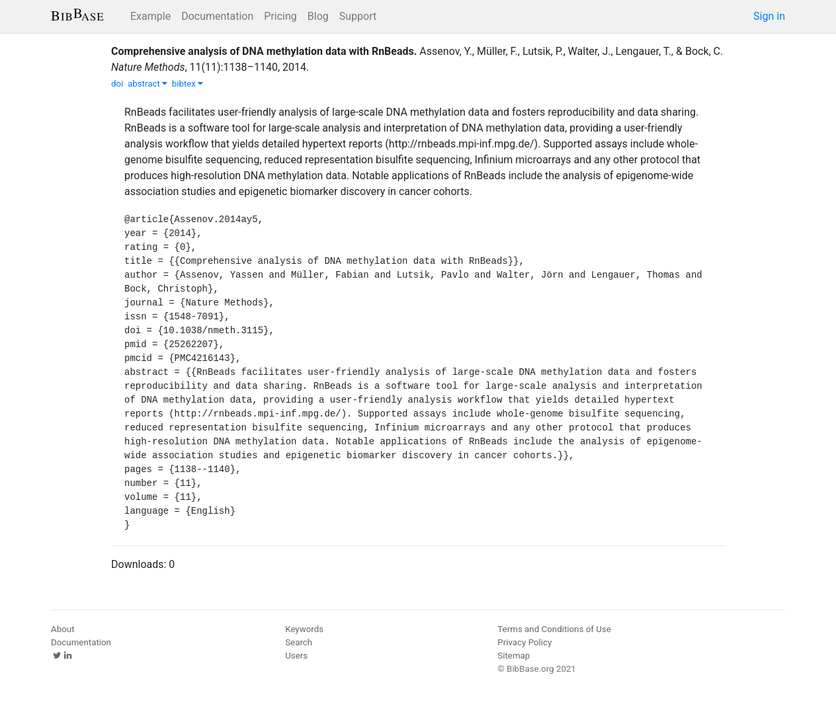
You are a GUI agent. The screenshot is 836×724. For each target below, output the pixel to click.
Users (296, 656)
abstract (147, 84)
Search (298, 642)
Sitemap (513, 656)
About (63, 629)
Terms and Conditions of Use (553, 629)
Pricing (280, 16)
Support (357, 16)
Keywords (304, 629)
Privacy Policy (524, 642)
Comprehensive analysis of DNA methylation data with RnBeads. (264, 51)
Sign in (769, 16)
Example (150, 16)
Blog (318, 16)
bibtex (188, 84)
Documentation (217, 16)
